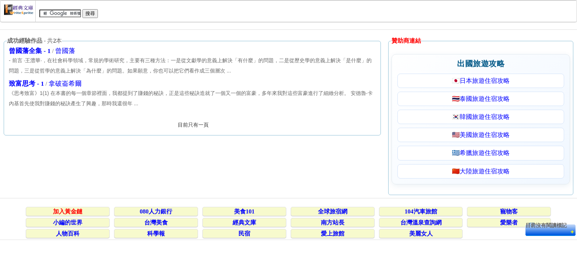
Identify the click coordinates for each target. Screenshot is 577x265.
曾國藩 (65, 50)
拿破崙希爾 (65, 83)
